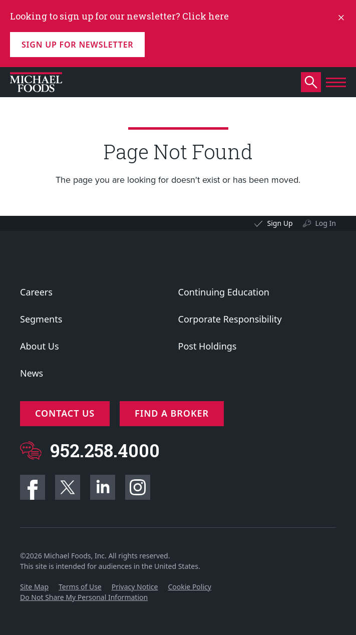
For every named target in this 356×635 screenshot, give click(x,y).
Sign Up (279, 223)
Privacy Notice (135, 586)
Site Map (34, 586)
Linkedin (102, 487)
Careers (36, 292)
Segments (41, 319)
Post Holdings (207, 346)
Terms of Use (80, 586)
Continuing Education (223, 292)
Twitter (67, 487)
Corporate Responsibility (230, 319)
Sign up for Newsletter (77, 44)
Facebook (32, 487)
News (31, 373)
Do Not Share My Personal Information (84, 597)
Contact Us (65, 413)
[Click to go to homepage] (36, 82)
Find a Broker (172, 413)
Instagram (137, 487)
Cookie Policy (189, 586)
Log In (325, 223)
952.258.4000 (105, 450)
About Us (39, 346)
